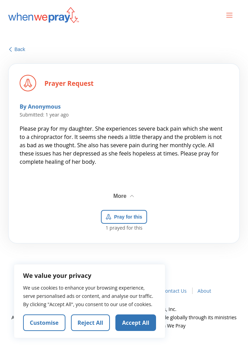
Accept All (135, 322)
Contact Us (174, 291)
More (124, 194)
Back (17, 49)
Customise (44, 322)
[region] (89, 301)
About (204, 291)
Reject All (90, 322)
